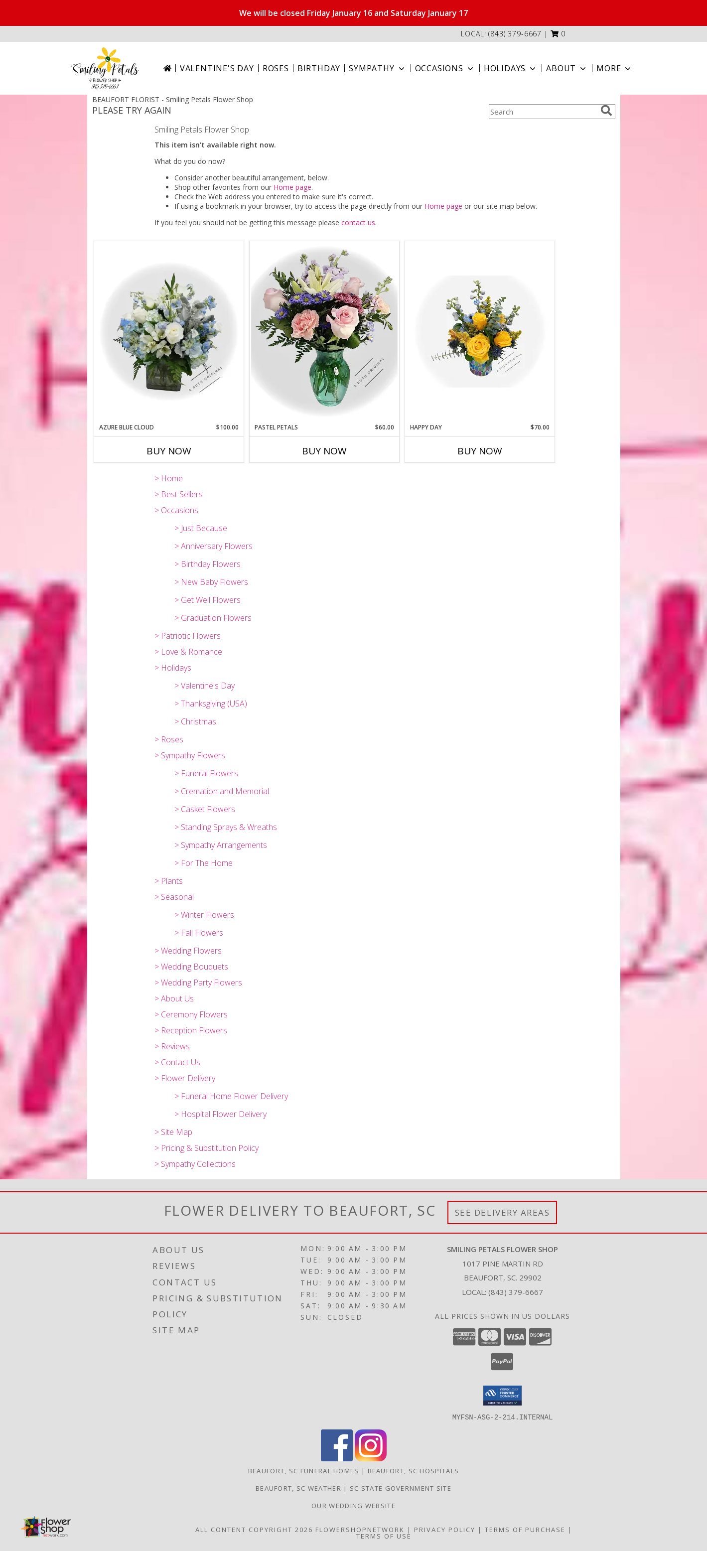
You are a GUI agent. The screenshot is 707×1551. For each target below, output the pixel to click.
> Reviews (172, 1046)
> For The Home (203, 862)
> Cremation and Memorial (221, 791)
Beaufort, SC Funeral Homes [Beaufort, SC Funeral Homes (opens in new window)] (303, 1470)
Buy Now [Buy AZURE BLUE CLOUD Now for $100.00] (168, 450)
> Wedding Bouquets (191, 966)
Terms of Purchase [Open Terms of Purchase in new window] (525, 1529)
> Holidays (172, 667)
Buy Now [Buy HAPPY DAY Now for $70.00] (479, 450)
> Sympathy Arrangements (220, 845)
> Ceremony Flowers (191, 1014)
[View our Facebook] (337, 1458)
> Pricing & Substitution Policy (206, 1147)
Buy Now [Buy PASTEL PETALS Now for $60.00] (324, 450)
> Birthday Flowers (207, 564)
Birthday (318, 68)
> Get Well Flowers (207, 599)
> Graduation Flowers (213, 617)
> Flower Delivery (184, 1078)
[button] (558, 33)
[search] (606, 111)
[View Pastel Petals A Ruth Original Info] (324, 331)
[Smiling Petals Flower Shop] (105, 68)
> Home (168, 478)
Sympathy (377, 68)
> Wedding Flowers (188, 950)
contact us (358, 222)
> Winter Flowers (204, 914)
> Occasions (176, 510)
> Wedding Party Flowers (198, 982)
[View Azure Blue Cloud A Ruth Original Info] (169, 332)
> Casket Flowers (204, 809)
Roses (276, 68)
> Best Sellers (178, 494)
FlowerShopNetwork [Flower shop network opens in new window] (360, 1529)
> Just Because (200, 528)
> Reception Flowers (190, 1030)
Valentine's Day (217, 68)
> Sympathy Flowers (189, 755)
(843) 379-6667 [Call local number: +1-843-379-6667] (515, 33)
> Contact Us (177, 1062)
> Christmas (195, 721)
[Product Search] (542, 112)
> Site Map (173, 1132)
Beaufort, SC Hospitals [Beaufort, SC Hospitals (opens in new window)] (413, 1470)
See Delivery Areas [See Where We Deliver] (502, 1212)
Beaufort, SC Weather (298, 1487)
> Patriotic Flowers (187, 635)
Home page (292, 187)
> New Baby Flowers (211, 581)
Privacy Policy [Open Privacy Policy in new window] (444, 1529)
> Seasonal (174, 896)
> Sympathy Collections (195, 1163)
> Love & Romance (188, 651)
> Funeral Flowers (206, 773)
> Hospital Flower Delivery (220, 1114)
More (614, 68)
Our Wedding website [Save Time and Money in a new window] (353, 1505)
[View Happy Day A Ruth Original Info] (480, 331)
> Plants (168, 880)
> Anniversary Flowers (213, 546)
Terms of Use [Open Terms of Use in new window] (384, 1535)
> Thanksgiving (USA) (210, 703)
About (567, 68)
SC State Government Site (400, 1487)
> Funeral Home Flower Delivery (231, 1096)
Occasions (445, 68)
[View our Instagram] (371, 1458)
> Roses (168, 739)
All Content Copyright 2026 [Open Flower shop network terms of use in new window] (254, 1529)
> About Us (174, 998)
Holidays (511, 68)
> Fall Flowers (198, 932)
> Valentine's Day (204, 685)
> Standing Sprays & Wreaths (225, 827)
